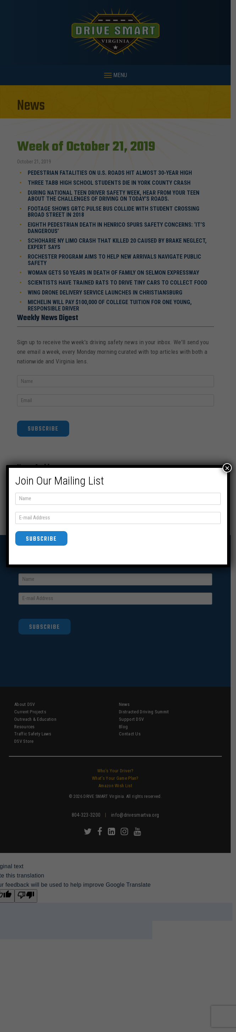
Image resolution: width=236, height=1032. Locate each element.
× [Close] (227, 467)
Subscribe (41, 539)
